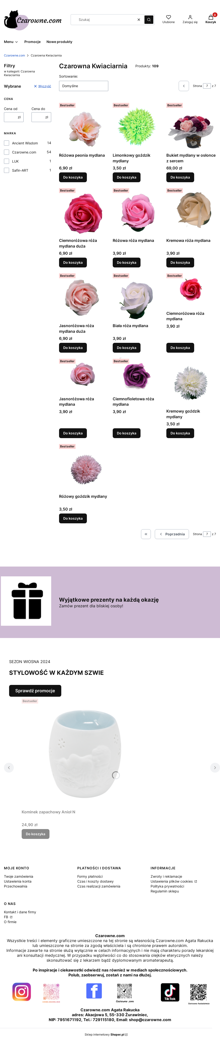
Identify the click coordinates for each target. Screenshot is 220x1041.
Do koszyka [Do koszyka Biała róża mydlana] (126, 348)
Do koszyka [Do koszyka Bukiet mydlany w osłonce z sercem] (180, 177)
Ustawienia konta (17, 881)
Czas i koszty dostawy (95, 881)
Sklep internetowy (104, 1034)
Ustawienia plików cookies (172, 881)
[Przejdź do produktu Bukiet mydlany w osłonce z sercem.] (191, 126)
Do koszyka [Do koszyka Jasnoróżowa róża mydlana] (73, 433)
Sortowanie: (68, 76)
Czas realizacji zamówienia (98, 886)
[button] (148, 19)
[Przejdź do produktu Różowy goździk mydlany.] (84, 467)
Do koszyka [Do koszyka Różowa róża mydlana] (126, 262)
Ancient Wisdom (25, 143)
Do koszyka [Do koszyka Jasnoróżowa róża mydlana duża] (73, 348)
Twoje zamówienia (18, 876)
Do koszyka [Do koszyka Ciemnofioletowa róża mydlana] (126, 433)
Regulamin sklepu (165, 891)
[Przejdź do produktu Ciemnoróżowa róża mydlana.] (191, 290)
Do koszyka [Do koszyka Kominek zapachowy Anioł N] (35, 834)
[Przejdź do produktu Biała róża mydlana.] (137, 296)
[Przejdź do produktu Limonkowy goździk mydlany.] (137, 126)
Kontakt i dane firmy (20, 912)
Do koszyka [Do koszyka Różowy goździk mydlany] (73, 518)
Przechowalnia (15, 886)
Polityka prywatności (167, 886)
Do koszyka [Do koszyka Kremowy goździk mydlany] (180, 433)
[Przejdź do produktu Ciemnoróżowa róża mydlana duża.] (84, 211)
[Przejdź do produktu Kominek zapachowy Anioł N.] (83, 752)
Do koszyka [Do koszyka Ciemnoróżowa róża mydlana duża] (73, 262)
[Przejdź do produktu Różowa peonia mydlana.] (84, 126)
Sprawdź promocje (35, 690)
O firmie (10, 922)
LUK (15, 161)
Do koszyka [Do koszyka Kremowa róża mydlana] (180, 262)
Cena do (38, 109)
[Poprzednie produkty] (172, 534)
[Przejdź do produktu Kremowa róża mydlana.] (191, 211)
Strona (197, 86)
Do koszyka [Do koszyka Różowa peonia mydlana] (73, 177)
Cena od (10, 109)
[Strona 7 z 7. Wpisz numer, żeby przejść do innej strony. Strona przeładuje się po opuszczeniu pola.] (207, 86)
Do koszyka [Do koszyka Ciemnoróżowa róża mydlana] (180, 348)
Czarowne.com (14, 55)
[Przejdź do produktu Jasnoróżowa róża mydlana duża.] (84, 296)
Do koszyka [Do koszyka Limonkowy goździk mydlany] (126, 177)
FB (6, 917)
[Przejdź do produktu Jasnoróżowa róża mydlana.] (84, 375)
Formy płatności (90, 876)
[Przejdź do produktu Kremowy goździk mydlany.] (191, 381)
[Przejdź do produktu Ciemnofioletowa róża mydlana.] (137, 375)
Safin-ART (20, 170)
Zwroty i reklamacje (166, 876)
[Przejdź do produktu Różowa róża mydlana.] (137, 211)
